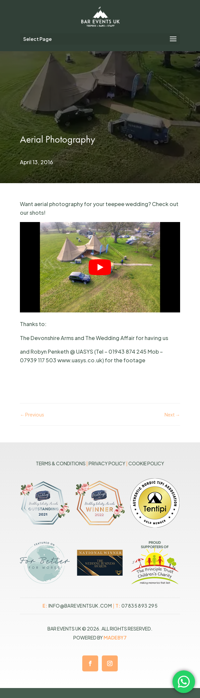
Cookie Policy (146, 463)
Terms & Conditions (61, 463)
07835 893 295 (139, 606)
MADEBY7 (115, 637)
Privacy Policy (107, 463)
